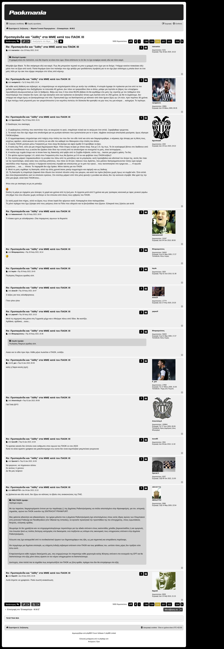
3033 (164, 272)
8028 (164, 594)
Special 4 (155, 473)
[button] (130, 41)
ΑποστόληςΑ (157, 421)
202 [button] (169, 41)
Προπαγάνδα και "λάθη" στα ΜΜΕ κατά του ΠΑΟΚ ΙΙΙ (44, 37)
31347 (164, 238)
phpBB (88, 633)
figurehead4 (156, 141)
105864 (164, 424)
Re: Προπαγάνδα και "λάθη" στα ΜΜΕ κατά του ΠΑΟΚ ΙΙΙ (42, 46)
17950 (164, 385)
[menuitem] (33, 24)
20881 (164, 106)
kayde (154, 268)
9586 (164, 503)
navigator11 (156, 103)
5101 (164, 50)
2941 (164, 442)
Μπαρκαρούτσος (158, 249)
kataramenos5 (157, 235)
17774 (164, 301)
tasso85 (155, 439)
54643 (164, 252)
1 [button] (139, 41)
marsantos (156, 46)
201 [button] (163, 41)
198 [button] (146, 41)
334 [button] (177, 41)
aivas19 (155, 297)
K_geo (154, 381)
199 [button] (152, 41)
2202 (164, 144)
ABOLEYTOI (156, 500)
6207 (164, 476)
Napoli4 (155, 591)
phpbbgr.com (103, 639)
